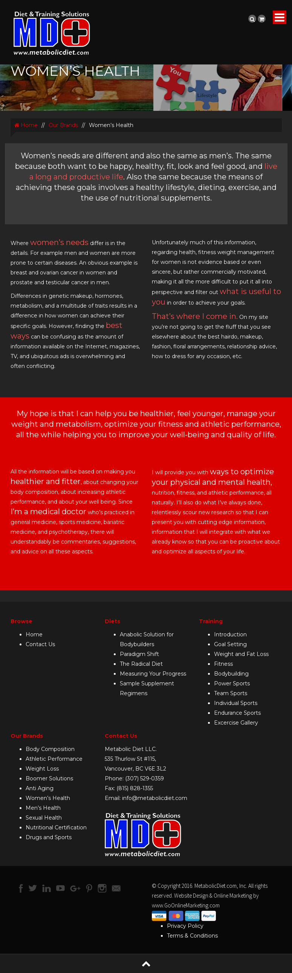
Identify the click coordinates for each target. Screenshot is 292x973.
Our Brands (63, 125)
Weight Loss (42, 768)
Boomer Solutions (49, 778)
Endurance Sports (237, 712)
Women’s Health (48, 798)
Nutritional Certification (56, 827)
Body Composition (50, 749)
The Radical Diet (141, 663)
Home (26, 125)
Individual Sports (235, 703)
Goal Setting (230, 644)
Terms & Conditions (192, 935)
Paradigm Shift (139, 654)
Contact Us (40, 644)
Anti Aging (40, 788)
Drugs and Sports (49, 837)
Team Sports (230, 693)
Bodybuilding (231, 673)
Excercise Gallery (236, 722)
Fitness (223, 663)
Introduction (230, 634)
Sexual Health (44, 817)
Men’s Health (43, 807)
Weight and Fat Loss (241, 654)
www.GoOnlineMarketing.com (186, 905)
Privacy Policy (185, 925)
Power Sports (232, 683)
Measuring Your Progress (153, 673)
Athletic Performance (54, 758)
